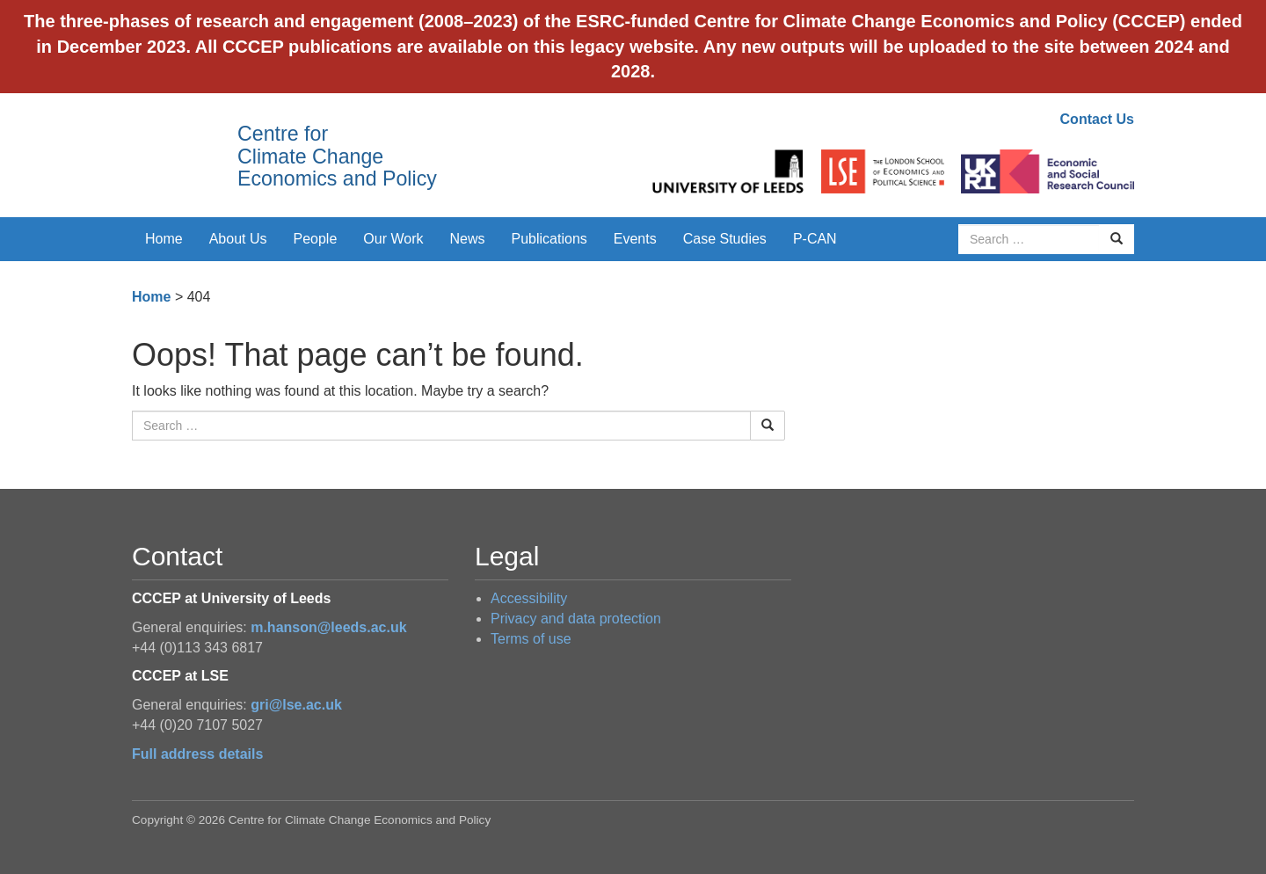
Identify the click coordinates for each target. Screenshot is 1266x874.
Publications (549, 238)
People (316, 238)
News (466, 238)
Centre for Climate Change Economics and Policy (337, 156)
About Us (238, 238)
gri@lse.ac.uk (296, 704)
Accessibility (529, 598)
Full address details (197, 754)
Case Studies (725, 238)
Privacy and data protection (576, 618)
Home (164, 238)
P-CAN (815, 238)
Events (635, 238)
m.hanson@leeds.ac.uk (328, 627)
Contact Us (1097, 119)
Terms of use (531, 638)
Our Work (393, 238)
